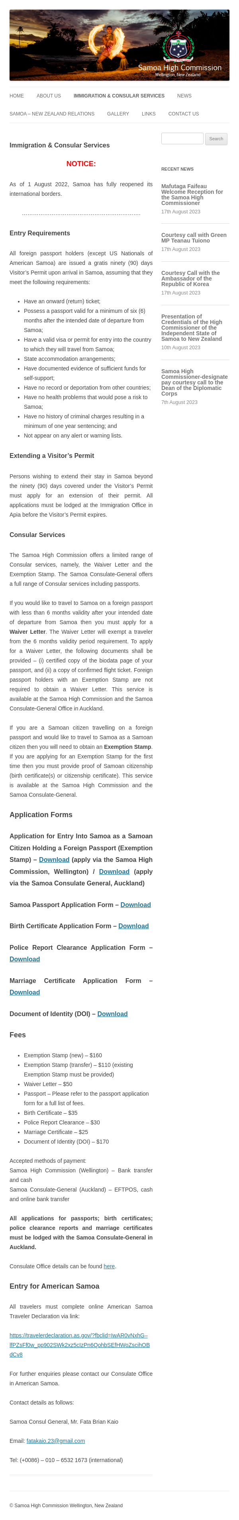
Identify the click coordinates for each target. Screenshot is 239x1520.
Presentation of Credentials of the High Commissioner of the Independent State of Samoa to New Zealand (191, 327)
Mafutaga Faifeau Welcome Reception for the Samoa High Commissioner (192, 194)
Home (17, 96)
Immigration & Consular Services (119, 96)
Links (149, 114)
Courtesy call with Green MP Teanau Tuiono (194, 238)
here (109, 1266)
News (184, 96)
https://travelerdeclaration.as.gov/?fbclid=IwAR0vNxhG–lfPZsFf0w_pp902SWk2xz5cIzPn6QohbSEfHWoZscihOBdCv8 (80, 1345)
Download (54, 859)
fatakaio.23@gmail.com (56, 1441)
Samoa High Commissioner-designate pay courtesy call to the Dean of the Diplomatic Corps (194, 382)
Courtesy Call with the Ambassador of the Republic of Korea (190, 278)
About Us (49, 96)
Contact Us (183, 114)
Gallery (118, 114)
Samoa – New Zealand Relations (52, 114)
